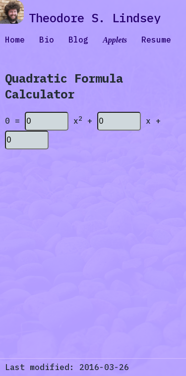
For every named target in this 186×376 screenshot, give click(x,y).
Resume (156, 40)
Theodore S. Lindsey (95, 18)
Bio (46, 40)
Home (15, 40)
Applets (115, 40)
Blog (78, 40)
